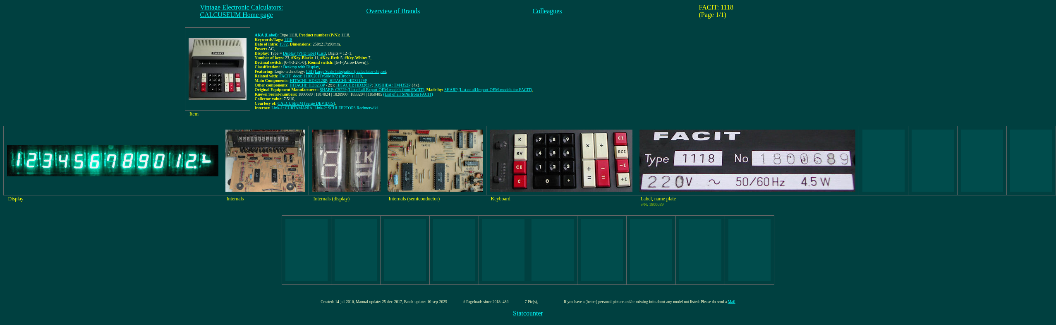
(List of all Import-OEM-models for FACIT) (495, 89)
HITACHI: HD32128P (309, 80)
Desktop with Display (301, 67)
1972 (284, 44)
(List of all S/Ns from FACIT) (408, 94)
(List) (321, 53)
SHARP (450, 89)
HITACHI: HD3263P (354, 85)
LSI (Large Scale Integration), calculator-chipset (346, 71)
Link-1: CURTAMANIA (291, 108)
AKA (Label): (267, 35)
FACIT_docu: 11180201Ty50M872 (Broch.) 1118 (321, 76)
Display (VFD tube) (299, 53)
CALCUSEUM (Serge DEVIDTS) (306, 103)
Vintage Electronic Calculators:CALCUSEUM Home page (241, 11)
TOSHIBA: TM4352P (392, 85)
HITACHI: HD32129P (347, 80)
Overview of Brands (393, 10)
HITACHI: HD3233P (307, 85)
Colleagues (547, 10)
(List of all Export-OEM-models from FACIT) (385, 89)
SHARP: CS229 (333, 89)
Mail (731, 301)
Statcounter (528, 313)
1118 (288, 39)
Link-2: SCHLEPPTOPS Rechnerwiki (346, 108)
